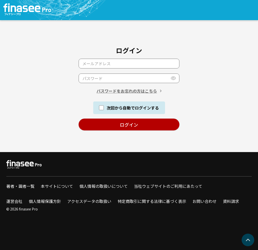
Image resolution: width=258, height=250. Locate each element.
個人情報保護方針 (45, 201)
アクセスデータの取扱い (89, 201)
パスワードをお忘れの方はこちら (126, 91)
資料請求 (231, 201)
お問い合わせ (204, 201)
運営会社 (14, 201)
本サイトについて (57, 186)
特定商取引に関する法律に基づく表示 (152, 201)
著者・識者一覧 (20, 186)
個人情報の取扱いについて (103, 186)
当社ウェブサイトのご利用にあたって (168, 186)
